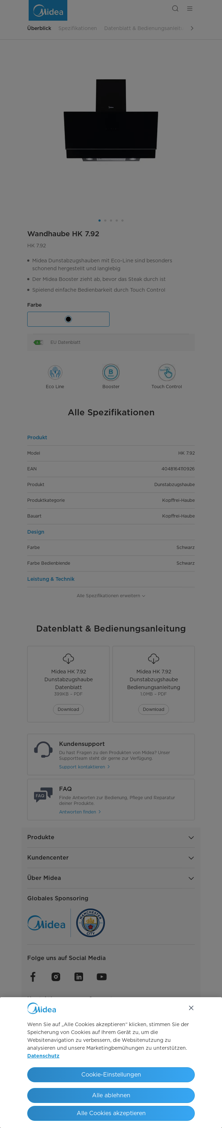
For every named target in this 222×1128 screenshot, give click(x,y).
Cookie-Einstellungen (111, 1074)
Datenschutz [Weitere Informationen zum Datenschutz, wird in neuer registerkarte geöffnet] (43, 1056)
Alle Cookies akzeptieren (111, 1113)
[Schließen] (191, 1007)
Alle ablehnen (111, 1095)
